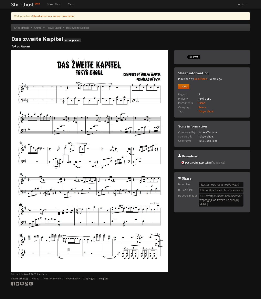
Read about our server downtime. (53, 16)
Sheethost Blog (19, 278)
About (35, 278)
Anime (38, 28)
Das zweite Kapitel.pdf (203, 163)
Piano (202, 103)
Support (103, 278)
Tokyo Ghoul (53, 28)
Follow (183, 86)
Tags (71, 4)
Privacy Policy (72, 278)
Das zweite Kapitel (77, 28)
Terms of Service (52, 278)
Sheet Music (54, 4)
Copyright (89, 278)
